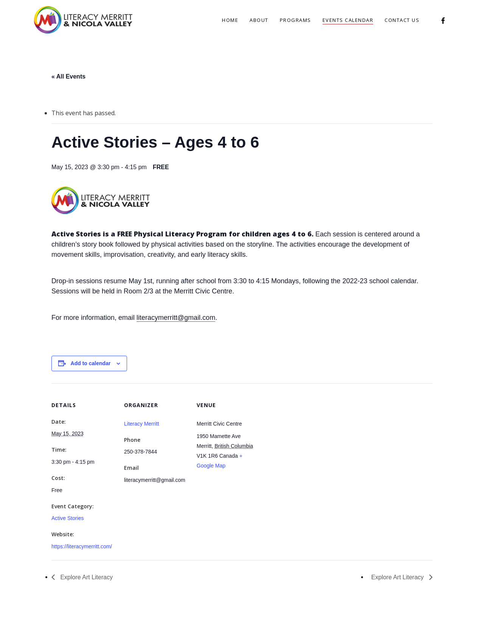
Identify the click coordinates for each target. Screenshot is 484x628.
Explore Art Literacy (86, 577)
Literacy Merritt (141, 424)
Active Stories (67, 518)
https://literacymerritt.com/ (81, 546)
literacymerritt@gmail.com (176, 317)
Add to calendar (91, 363)
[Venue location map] (309, 435)
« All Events (68, 76)
